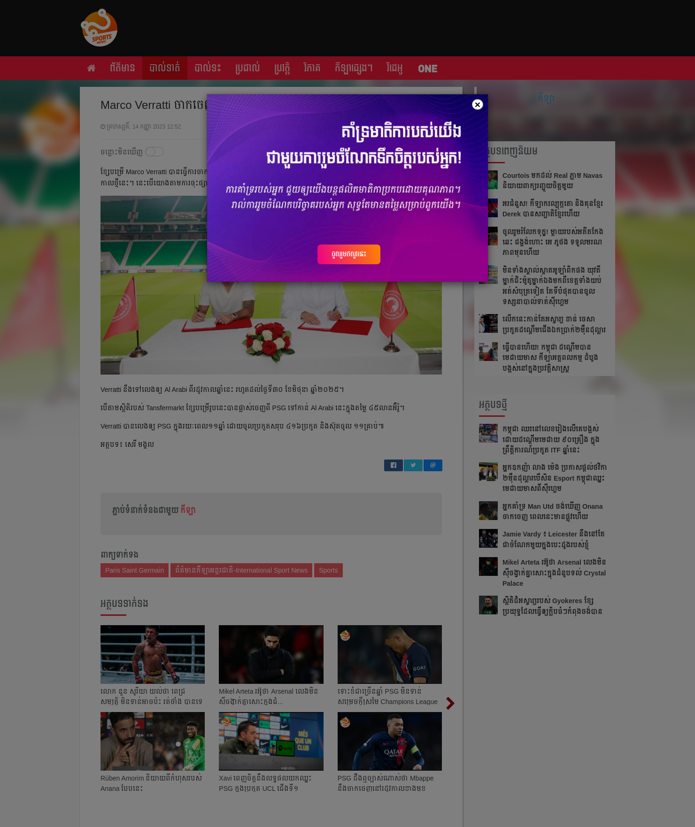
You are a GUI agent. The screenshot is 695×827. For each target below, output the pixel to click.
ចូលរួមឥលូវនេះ (349, 254)
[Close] (477, 104)
